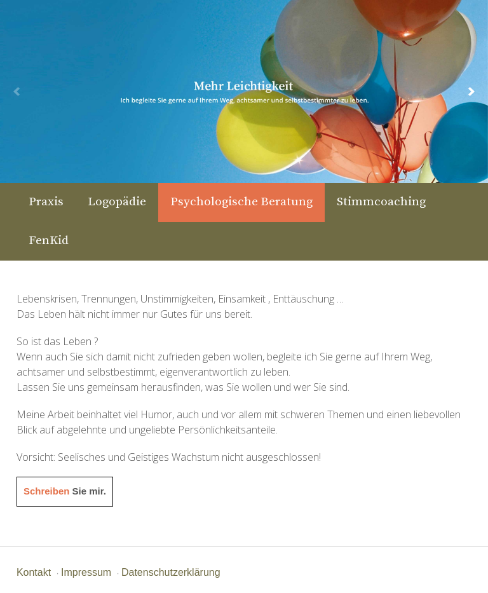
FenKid (49, 240)
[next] (471, 91)
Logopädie (117, 201)
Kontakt (34, 572)
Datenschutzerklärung (170, 572)
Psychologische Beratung (241, 201)
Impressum (86, 572)
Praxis (46, 201)
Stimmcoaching (381, 201)
